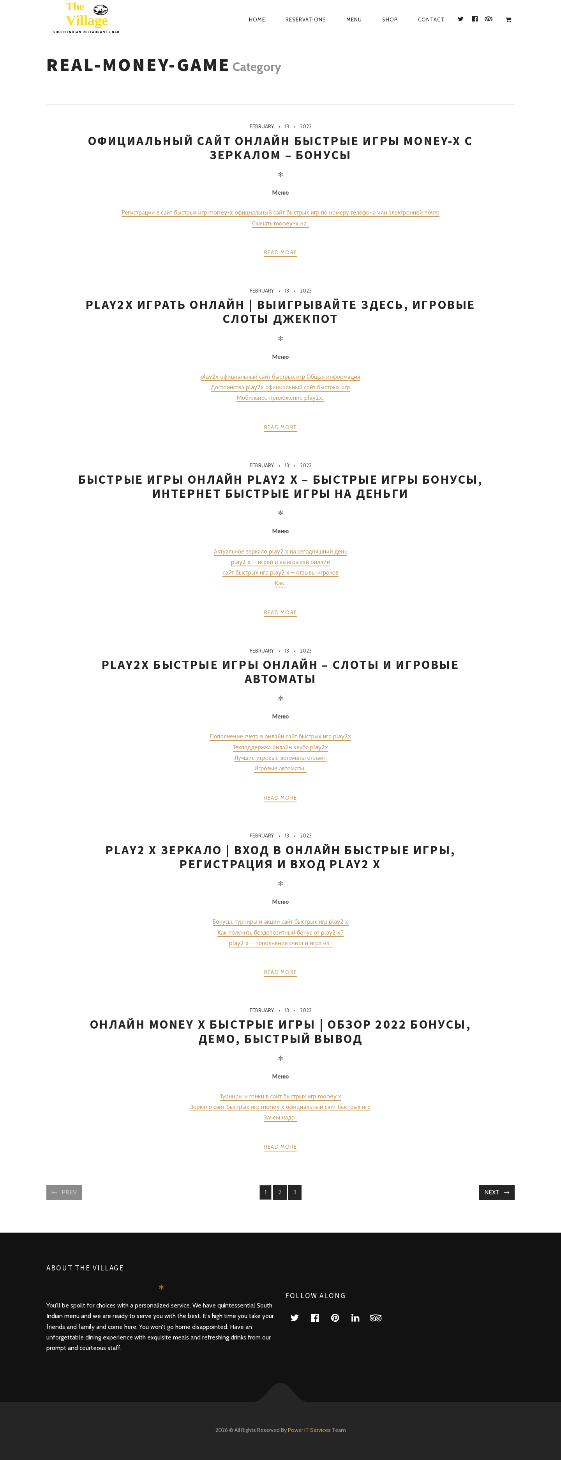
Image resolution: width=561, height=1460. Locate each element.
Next (491, 1192)
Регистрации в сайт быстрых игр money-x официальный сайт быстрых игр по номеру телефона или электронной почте (280, 212)
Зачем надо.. (280, 1117)
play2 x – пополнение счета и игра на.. (280, 943)
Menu (354, 19)
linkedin (360, 1317)
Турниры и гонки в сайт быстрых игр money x (280, 1096)
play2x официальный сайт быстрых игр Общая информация (280, 376)
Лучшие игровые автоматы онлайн (280, 757)
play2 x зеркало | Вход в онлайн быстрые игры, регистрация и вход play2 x (280, 857)
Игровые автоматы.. (280, 768)
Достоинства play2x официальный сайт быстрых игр (280, 387)
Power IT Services (310, 1429)
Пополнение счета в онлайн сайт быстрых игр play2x (280, 736)
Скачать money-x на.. (280, 223)
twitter (299, 1317)
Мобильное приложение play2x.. (280, 397)
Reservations (306, 19)
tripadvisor (380, 1317)
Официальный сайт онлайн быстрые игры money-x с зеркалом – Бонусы (280, 148)
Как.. (280, 583)
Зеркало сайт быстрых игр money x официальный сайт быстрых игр (281, 1107)
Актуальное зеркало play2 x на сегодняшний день (281, 551)
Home (257, 19)
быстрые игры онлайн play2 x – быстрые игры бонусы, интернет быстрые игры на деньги (280, 486)
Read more (280, 252)
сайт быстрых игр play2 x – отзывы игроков (280, 572)
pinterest (339, 1317)
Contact (431, 19)
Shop (390, 19)
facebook (319, 1317)
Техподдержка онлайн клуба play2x (280, 747)
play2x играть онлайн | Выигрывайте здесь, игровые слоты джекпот (281, 311)
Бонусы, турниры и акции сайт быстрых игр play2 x (281, 921)
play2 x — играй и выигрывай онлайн (280, 562)
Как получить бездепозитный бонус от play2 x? (280, 932)
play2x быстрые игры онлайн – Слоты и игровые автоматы (280, 672)
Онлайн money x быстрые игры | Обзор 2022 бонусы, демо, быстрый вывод (280, 1031)
